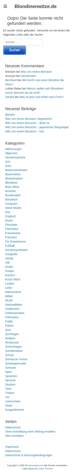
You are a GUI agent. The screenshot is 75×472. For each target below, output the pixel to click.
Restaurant (12, 342)
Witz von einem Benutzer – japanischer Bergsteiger (37, 127)
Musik (9, 300)
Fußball (10, 245)
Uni (7, 397)
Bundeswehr (13, 195)
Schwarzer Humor (16, 359)
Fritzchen (11, 237)
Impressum (12, 446)
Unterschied (12, 401)
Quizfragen (12, 334)
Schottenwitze (14, 350)
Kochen (10, 275)
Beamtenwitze (14, 178)
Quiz (8, 329)
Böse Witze (12, 186)
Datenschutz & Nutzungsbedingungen (28, 455)
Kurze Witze (12, 279)
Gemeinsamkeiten (16, 250)
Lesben (9, 283)
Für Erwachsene (15, 241)
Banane (10, 114)
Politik (9, 321)
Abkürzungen (13, 149)
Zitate (8, 405)
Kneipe (9, 271)
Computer (11, 203)
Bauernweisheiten (16, 170)
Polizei (9, 325)
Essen (9, 220)
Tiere (8, 388)
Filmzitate (11, 224)
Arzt (7, 161)
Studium (10, 384)
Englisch (10, 216)
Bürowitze (11, 199)
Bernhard (11, 80)
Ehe (7, 212)
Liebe (8, 287)
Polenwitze (12, 317)
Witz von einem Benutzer (36, 71)
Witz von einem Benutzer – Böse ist (27, 123)
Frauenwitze (12, 233)
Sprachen (11, 376)
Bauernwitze (13, 174)
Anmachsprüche (15, 157)
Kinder (9, 266)
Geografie (11, 254)
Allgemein (11, 153)
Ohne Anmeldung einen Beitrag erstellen (30, 431)
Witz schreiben (14, 435)
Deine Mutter (13, 207)
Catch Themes (45, 468)
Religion (10, 338)
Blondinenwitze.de (36, 6)
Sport (8, 371)
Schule (9, 355)
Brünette (10, 191)
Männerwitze (13, 292)
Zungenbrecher (14, 409)
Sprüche (10, 380)
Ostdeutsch (12, 308)
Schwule (10, 367)
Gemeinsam (28, 75)
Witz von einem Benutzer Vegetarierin (28, 118)
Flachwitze (11, 228)
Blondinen (11, 182)
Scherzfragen (13, 346)
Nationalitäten (13, 304)
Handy (9, 258)
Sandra (9, 97)
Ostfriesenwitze (14, 313)
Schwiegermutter (15, 363)
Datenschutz (13, 427)
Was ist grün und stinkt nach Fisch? (42, 97)
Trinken (9, 393)
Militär (9, 296)
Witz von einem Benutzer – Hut (24, 131)
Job (7, 262)
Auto (8, 165)
